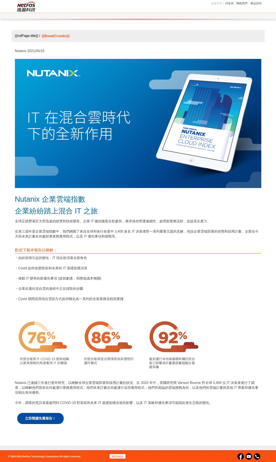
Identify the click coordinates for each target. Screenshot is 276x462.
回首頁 (229, 3)
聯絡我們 (241, 3)
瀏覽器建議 (117, 456)
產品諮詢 (256, 3)
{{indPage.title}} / (27, 36)
